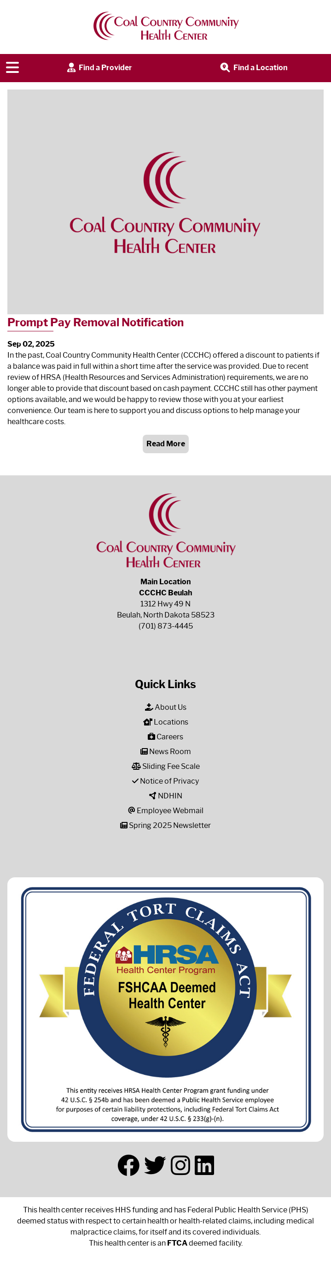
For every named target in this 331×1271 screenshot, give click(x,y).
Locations (165, 722)
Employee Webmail (165, 810)
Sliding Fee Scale (166, 766)
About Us (165, 707)
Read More (165, 443)
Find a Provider (98, 68)
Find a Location (253, 68)
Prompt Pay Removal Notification (95, 322)
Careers (165, 736)
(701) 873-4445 (166, 626)
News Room (165, 751)
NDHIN (165, 795)
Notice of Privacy (165, 781)
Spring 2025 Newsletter (165, 825)
